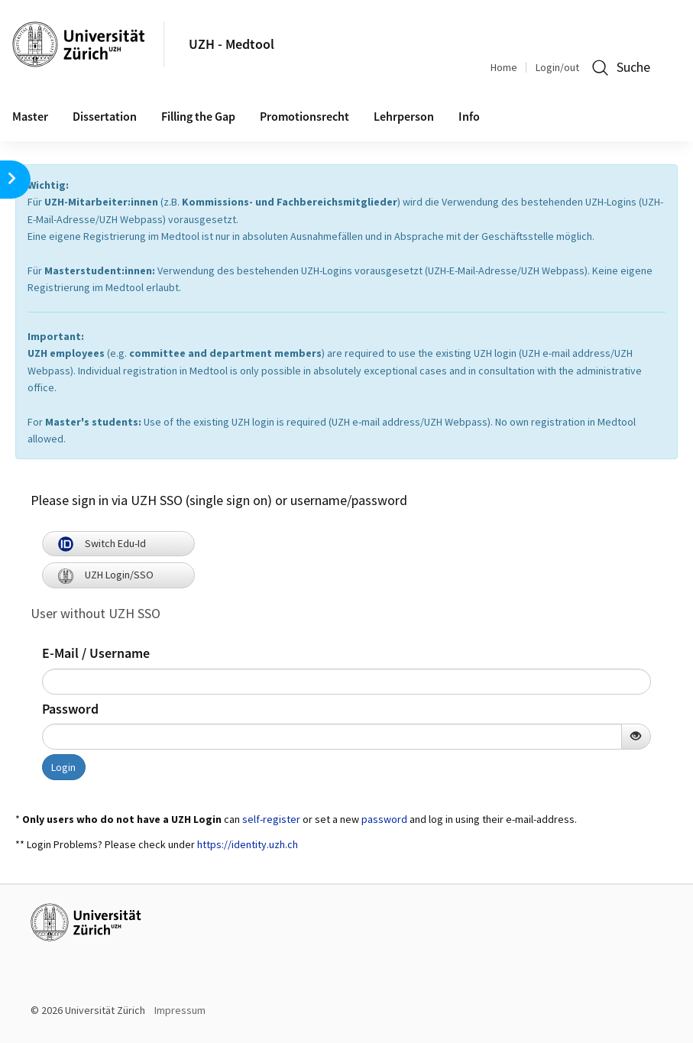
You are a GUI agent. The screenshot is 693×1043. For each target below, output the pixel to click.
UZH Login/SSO (106, 574)
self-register (271, 819)
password (384, 819)
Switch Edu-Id (102, 543)
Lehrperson (404, 116)
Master (30, 116)
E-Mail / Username (96, 653)
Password (70, 708)
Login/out (557, 67)
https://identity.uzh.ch (247, 844)
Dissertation (105, 116)
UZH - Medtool (231, 44)
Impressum (180, 1010)
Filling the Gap (198, 116)
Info (469, 116)
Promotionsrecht (304, 116)
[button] (15, 179)
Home (504, 67)
